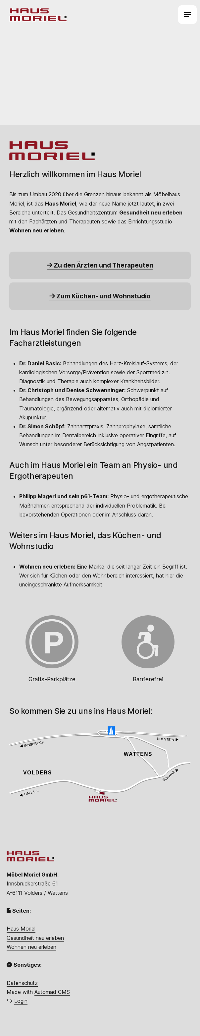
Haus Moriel (21, 928)
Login (20, 1001)
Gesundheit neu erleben (35, 938)
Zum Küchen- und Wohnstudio (100, 296)
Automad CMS (52, 992)
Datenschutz (22, 983)
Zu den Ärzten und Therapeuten (100, 265)
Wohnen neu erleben (31, 947)
